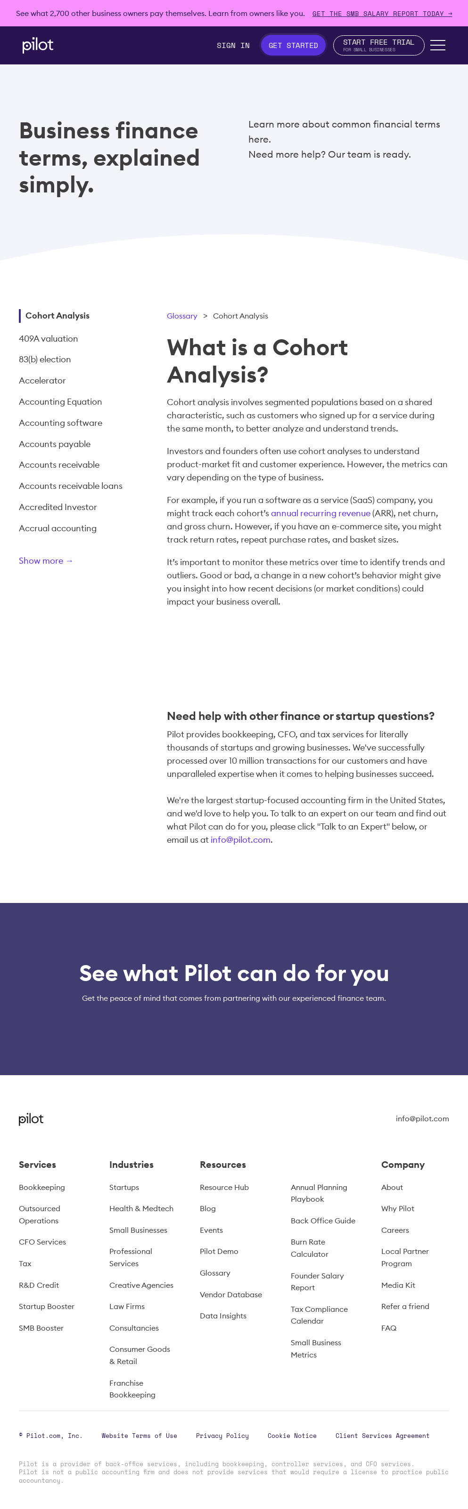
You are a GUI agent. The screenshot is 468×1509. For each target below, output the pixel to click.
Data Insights (223, 1315)
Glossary (182, 315)
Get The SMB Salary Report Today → (382, 13)
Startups (124, 1187)
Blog (208, 1208)
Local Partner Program (405, 1257)
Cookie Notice (292, 1435)
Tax (25, 1263)
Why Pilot (397, 1208)
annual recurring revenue (320, 513)
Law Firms (127, 1306)
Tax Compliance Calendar (319, 1315)
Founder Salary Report (317, 1282)
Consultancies (134, 1328)
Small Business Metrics (316, 1348)
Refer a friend (405, 1306)
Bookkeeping (42, 1187)
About (392, 1187)
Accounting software (60, 422)
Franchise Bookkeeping (132, 1389)
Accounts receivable (59, 464)
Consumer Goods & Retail (139, 1355)
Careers (395, 1230)
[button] (437, 45)
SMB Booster (41, 1328)
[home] (38, 45)
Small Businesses (138, 1230)
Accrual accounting (58, 528)
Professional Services (130, 1257)
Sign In (233, 45)
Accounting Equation (60, 401)
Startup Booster (46, 1306)
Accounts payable (54, 444)
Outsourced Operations (39, 1214)
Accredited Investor (58, 507)
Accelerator (42, 380)
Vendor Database (231, 1294)
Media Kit (398, 1285)
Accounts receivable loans (71, 485)
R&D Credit (39, 1285)
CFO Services (42, 1241)
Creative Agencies (141, 1285)
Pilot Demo (219, 1251)
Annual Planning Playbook (319, 1193)
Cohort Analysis (57, 315)
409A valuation (48, 338)
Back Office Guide (323, 1220)
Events (211, 1230)
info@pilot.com (241, 839)
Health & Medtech (141, 1208)
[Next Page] (78, 562)
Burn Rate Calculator (309, 1248)
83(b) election (45, 359)
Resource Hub (224, 1187)
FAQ (388, 1328)
